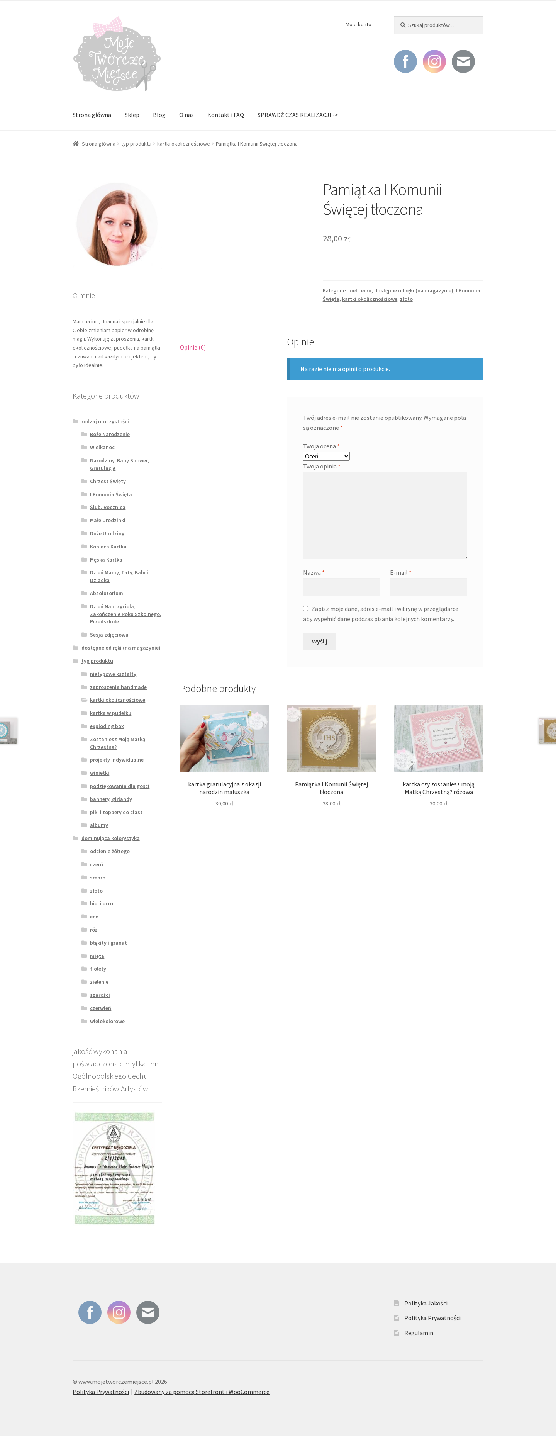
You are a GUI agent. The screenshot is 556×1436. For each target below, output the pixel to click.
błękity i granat (108, 942)
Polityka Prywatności (432, 1318)
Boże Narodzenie (110, 434)
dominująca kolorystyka (110, 838)
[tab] (224, 347)
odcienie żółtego (110, 851)
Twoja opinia (322, 466)
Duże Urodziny (107, 533)
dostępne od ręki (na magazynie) (413, 290)
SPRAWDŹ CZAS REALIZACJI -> (298, 115)
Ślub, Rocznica (107, 507)
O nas (186, 115)
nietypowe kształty (113, 673)
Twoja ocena (321, 446)
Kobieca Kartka (108, 546)
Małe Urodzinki (107, 520)
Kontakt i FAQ (225, 115)
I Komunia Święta (111, 494)
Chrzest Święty (108, 481)
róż (93, 929)
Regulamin (418, 1333)
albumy (99, 825)
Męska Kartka (106, 559)
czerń (96, 864)
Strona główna (92, 115)
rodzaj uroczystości (105, 421)
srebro (97, 877)
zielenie (99, 981)
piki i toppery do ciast (116, 812)
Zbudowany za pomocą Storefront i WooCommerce (202, 1391)
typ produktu (136, 143)
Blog (159, 115)
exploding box (107, 726)
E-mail (401, 572)
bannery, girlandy (111, 799)
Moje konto (358, 24)
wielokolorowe (107, 1021)
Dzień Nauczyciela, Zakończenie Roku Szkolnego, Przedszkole (125, 614)
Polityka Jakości (426, 1303)
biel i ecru (359, 290)
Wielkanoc (102, 447)
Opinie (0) (193, 347)
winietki (99, 772)
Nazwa (314, 572)
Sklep (132, 115)
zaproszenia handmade (118, 687)
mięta (97, 955)
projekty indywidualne (117, 759)
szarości (100, 994)
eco (94, 916)
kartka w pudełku (110, 713)
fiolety (98, 968)
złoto (406, 298)
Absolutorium (106, 593)
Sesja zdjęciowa (109, 634)
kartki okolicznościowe (183, 143)
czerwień (100, 1008)
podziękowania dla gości (119, 786)
